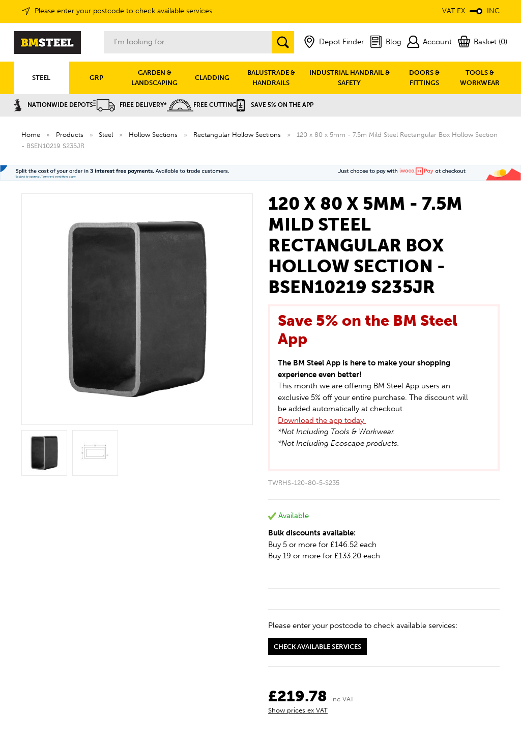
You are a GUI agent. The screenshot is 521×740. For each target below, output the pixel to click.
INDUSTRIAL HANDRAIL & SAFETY (349, 78)
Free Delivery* (130, 104)
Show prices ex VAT (298, 710)
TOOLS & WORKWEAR (480, 78)
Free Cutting (202, 104)
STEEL (41, 77)
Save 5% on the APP (275, 104)
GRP (96, 77)
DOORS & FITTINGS (424, 78)
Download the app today (322, 420)
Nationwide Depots (53, 104)
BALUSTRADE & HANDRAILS (271, 78)
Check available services (317, 646)
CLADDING (212, 77)
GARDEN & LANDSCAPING (154, 78)
